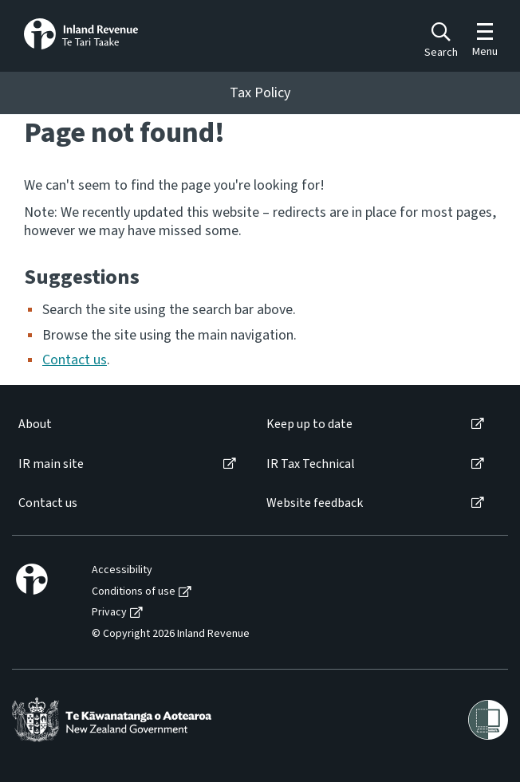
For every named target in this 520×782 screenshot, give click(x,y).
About (35, 424)
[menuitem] (126, 424)
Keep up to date (309, 424)
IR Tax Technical (310, 464)
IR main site (51, 464)
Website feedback (314, 503)
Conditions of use (133, 592)
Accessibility (122, 570)
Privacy (109, 612)
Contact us (74, 360)
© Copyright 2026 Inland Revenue (171, 634)
